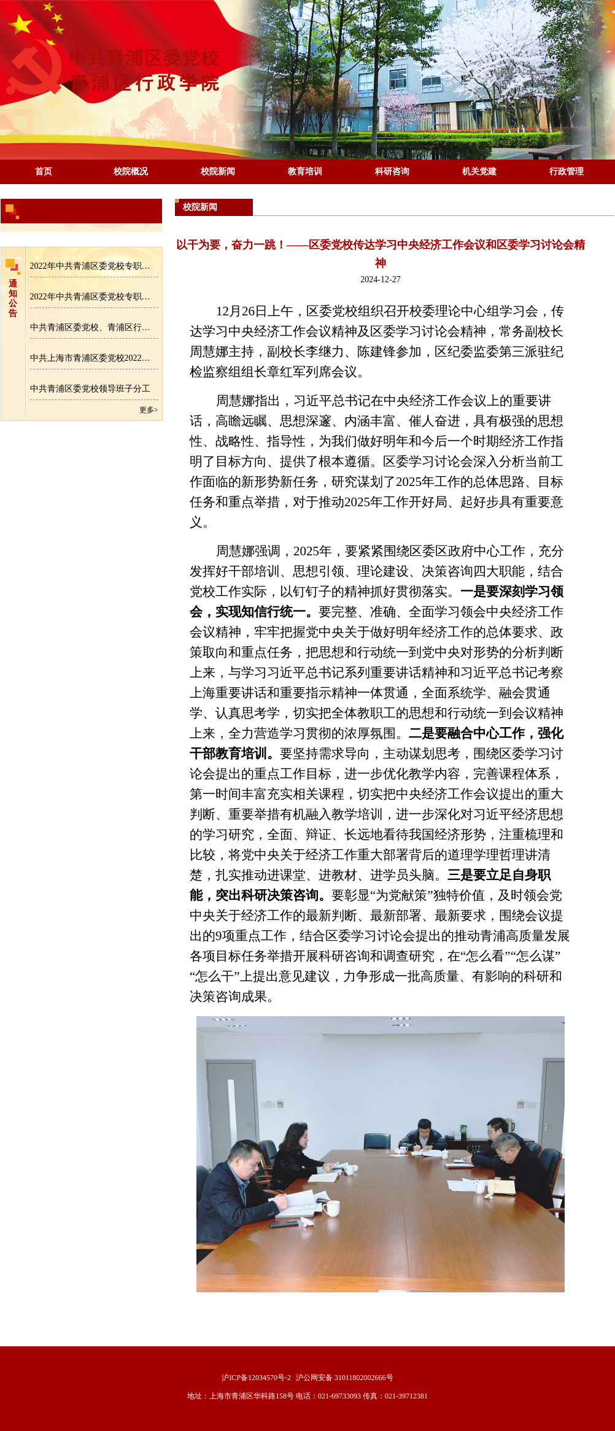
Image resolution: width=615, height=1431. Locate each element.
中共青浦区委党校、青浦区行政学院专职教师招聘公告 (94, 327)
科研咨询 (392, 171)
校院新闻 (218, 171)
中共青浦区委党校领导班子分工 (90, 388)
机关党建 (479, 171)
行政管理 (566, 171)
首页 (43, 171)
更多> (148, 410)
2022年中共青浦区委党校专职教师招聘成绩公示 (94, 296)
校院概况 (131, 171)
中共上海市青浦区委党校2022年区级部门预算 (94, 358)
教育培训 (305, 171)
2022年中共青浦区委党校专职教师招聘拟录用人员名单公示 (94, 266)
